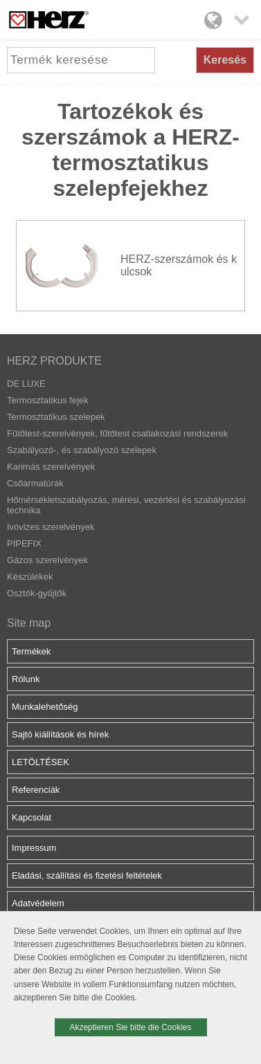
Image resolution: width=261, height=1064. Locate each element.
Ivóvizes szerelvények (50, 527)
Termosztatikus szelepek (56, 417)
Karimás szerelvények (51, 466)
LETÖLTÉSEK (40, 762)
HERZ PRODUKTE (54, 361)
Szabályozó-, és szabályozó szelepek (81, 450)
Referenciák (36, 790)
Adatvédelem (38, 903)
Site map (29, 623)
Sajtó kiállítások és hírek (60, 734)
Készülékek (30, 576)
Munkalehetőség (45, 706)
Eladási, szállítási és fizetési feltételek (87, 875)
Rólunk (25, 679)
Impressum (34, 848)
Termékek (31, 651)
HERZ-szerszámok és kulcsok (178, 265)
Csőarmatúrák (35, 483)
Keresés (225, 60)
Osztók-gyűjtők (36, 593)
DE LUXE (26, 383)
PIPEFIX (24, 543)
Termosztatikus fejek (48, 400)
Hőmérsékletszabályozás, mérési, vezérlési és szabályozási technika (126, 505)
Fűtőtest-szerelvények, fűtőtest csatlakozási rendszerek (117, 433)
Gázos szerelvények (47, 560)
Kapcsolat (31, 817)
